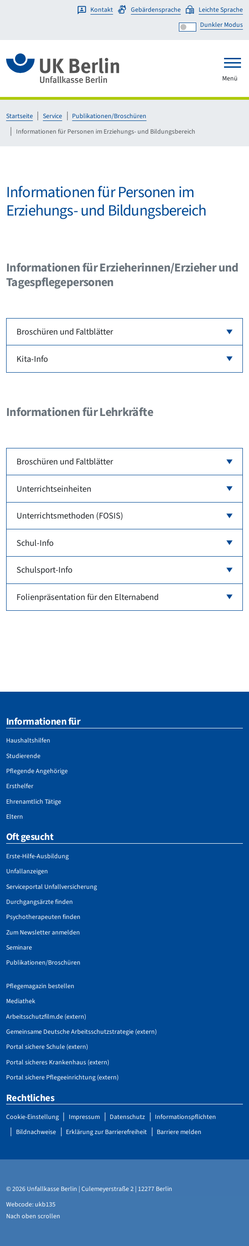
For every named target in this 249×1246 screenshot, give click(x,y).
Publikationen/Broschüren (109, 116)
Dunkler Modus (221, 25)
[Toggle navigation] (232, 62)
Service (52, 116)
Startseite (19, 116)
